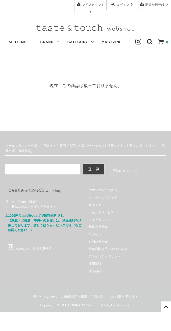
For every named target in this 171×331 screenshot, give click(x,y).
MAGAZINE (114, 42)
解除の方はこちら (125, 171)
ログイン (122, 4)
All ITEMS (20, 42)
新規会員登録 (155, 4)
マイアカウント (90, 8)
